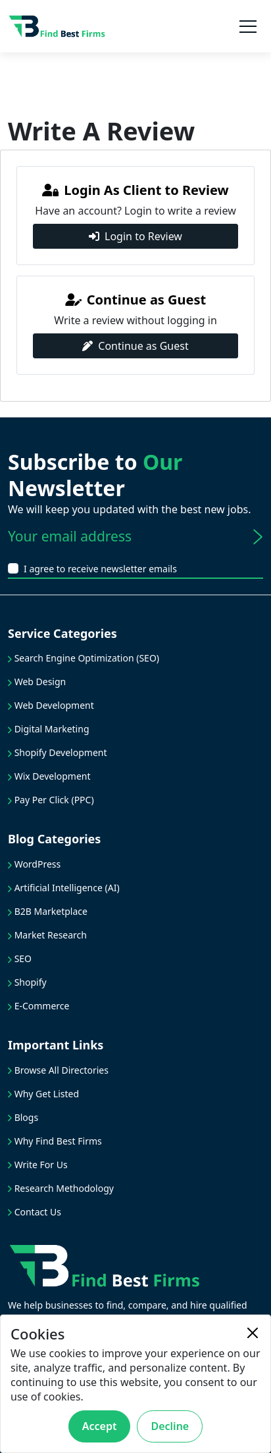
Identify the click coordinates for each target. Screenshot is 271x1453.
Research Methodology (61, 1188)
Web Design (37, 681)
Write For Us (38, 1164)
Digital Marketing (48, 729)
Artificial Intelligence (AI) (64, 887)
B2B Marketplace (47, 911)
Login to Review (135, 236)
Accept (99, 1426)
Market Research (47, 935)
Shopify (27, 982)
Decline (170, 1426)
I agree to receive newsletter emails (100, 568)
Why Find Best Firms (55, 1141)
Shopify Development (57, 752)
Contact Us (34, 1212)
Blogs (23, 1117)
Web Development (51, 705)
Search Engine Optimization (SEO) (83, 658)
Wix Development (49, 776)
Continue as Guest (135, 346)
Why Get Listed (43, 1093)
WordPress (34, 864)
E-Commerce (38, 1006)
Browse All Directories (58, 1070)
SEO (20, 958)
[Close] (252, 1333)
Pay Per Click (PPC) (51, 799)
